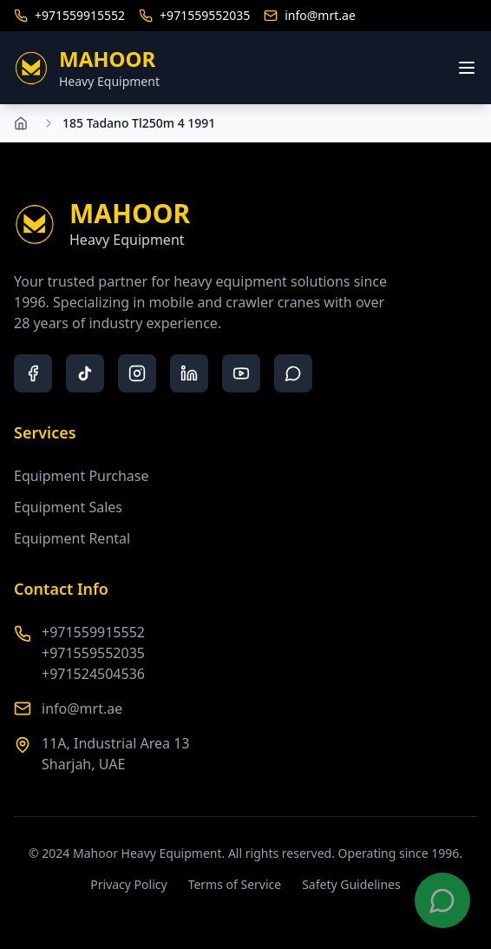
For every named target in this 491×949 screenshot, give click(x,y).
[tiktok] (85, 373)
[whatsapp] (293, 373)
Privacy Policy (128, 884)
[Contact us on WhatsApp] (442, 900)
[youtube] (241, 373)
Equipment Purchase (81, 475)
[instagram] (137, 373)
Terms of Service (235, 884)
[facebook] (33, 373)
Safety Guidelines (351, 884)
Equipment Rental (72, 538)
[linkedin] (189, 373)
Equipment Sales (68, 507)
